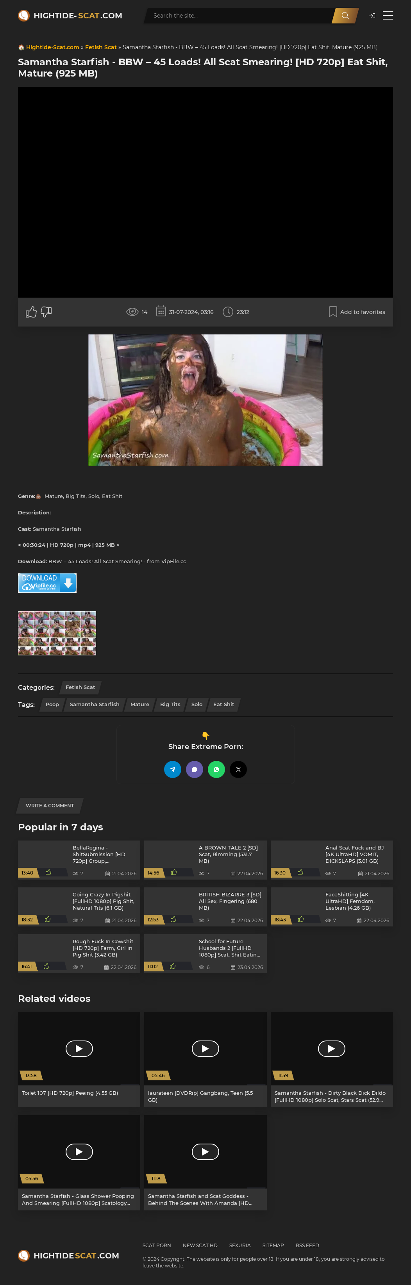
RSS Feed (307, 1245)
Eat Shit (223, 704)
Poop (52, 704)
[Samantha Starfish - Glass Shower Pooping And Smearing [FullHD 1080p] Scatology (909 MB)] (79, 1162)
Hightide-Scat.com (52, 47)
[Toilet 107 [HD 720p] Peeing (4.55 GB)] (79, 1059)
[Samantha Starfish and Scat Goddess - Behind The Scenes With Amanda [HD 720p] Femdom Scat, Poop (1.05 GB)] (205, 1162)
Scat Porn (157, 1245)
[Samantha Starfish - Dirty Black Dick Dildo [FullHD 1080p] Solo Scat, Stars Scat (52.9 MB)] (332, 1059)
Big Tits (170, 704)
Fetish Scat (101, 47)
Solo (196, 704)
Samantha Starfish (95, 704)
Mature (139, 704)
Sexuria (240, 1245)
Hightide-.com (78, 15)
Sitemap (273, 1245)
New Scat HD (200, 1245)
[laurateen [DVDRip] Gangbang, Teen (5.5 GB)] (205, 1059)
